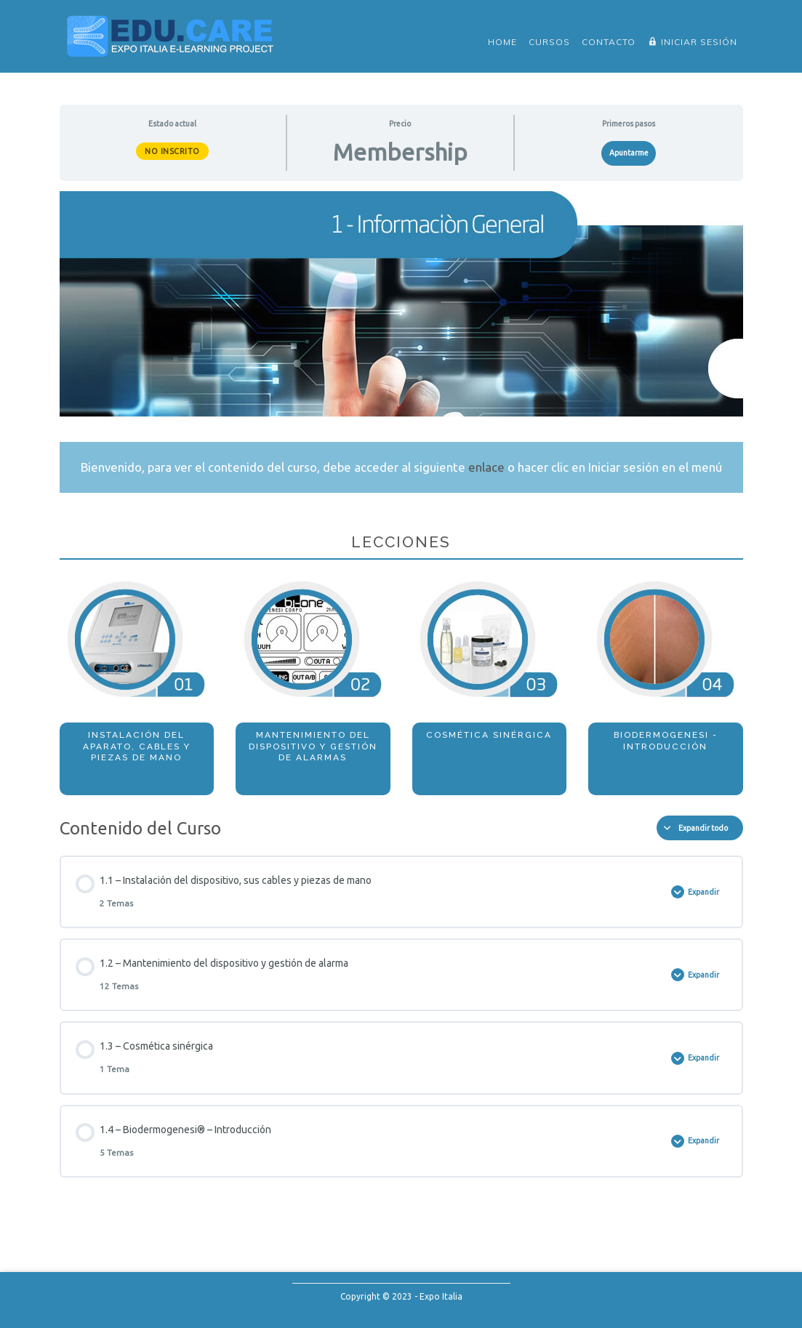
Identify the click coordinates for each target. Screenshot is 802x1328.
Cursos (549, 41)
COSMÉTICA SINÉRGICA (489, 735)
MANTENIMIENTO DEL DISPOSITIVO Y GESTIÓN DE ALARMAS (313, 746)
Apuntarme (629, 152)
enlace (486, 467)
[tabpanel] (401, 493)
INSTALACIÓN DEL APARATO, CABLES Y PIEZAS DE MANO (137, 746)
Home (502, 41)
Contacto (608, 41)
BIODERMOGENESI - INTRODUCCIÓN (666, 740)
